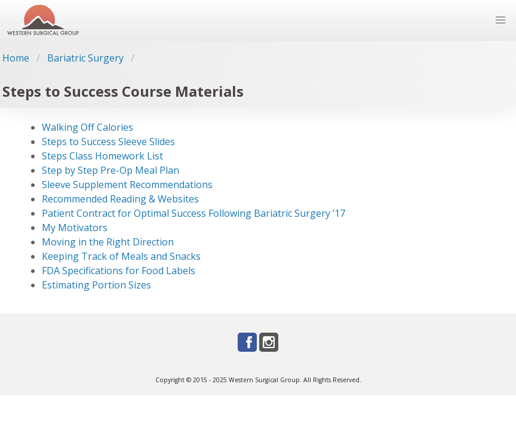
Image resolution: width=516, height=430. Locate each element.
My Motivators (75, 227)
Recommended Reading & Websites (120, 198)
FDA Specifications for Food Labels (118, 270)
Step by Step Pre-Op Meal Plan (110, 170)
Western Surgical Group (264, 380)
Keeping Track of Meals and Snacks (121, 256)
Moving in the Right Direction (108, 241)
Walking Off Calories (87, 127)
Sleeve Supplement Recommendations (127, 184)
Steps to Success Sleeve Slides (108, 141)
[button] (500, 20)
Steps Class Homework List (102, 155)
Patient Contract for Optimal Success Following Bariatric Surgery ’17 (193, 213)
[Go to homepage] (43, 20)
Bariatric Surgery (85, 57)
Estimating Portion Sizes (96, 284)
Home (15, 57)
